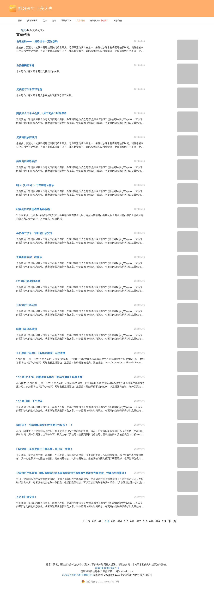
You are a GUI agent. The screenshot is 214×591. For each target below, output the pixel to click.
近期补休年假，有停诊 (29, 257)
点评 (45, 20)
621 (164, 521)
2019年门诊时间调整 (28, 281)
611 (101, 521)
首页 (20, 20)
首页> (24, 30)
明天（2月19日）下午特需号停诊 (35, 185)
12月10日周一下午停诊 (29, 401)
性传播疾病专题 (25, 65)
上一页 (86, 521)
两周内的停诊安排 (26, 161)
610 (94, 521)
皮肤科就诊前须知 (26, 137)
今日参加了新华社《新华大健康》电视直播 (40, 353)
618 (145, 521)
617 (139, 521)
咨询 (54, 20)
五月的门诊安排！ (26, 496)
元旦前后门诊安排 (26, 305)
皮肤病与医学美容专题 (29, 89)
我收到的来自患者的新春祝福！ (34, 209)
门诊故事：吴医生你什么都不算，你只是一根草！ (44, 448)
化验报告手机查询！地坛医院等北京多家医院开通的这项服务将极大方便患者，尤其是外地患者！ (71, 472)
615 (126, 521)
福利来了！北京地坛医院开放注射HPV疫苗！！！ (44, 425)
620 (158, 521)
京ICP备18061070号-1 (107, 568)
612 (107, 521)
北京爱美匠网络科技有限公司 (77, 574)
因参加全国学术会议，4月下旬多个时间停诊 (41, 113)
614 (120, 521)
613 (113, 521)
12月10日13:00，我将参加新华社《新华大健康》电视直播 (49, 377)
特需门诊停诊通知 (26, 329)
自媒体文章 (99, 20)
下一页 (172, 521)
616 (132, 521)
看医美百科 (66, 20)
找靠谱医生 (32, 20)
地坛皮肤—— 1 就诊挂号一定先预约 (37, 41)
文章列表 (81, 20)
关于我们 (118, 20)
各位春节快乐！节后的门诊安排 (34, 233)
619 (151, 521)
